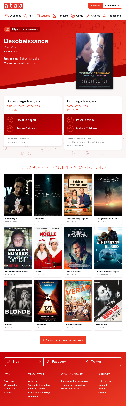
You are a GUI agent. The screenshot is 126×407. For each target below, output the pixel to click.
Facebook (63, 362)
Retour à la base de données (62, 341)
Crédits (102, 393)
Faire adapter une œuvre (74, 382)
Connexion (112, 5)
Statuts (8, 393)
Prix (28, 16)
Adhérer (94, 5)
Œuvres (42, 16)
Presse (102, 389)
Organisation (11, 386)
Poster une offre (70, 389)
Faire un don (105, 382)
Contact (102, 386)
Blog (24, 362)
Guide (76, 16)
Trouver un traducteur (73, 386)
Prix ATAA (9, 389)
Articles (92, 16)
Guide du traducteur (39, 386)
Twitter (102, 362)
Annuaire (60, 16)
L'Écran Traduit (36, 389)
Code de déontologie (39, 393)
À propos (13, 16)
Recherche (111, 16)
